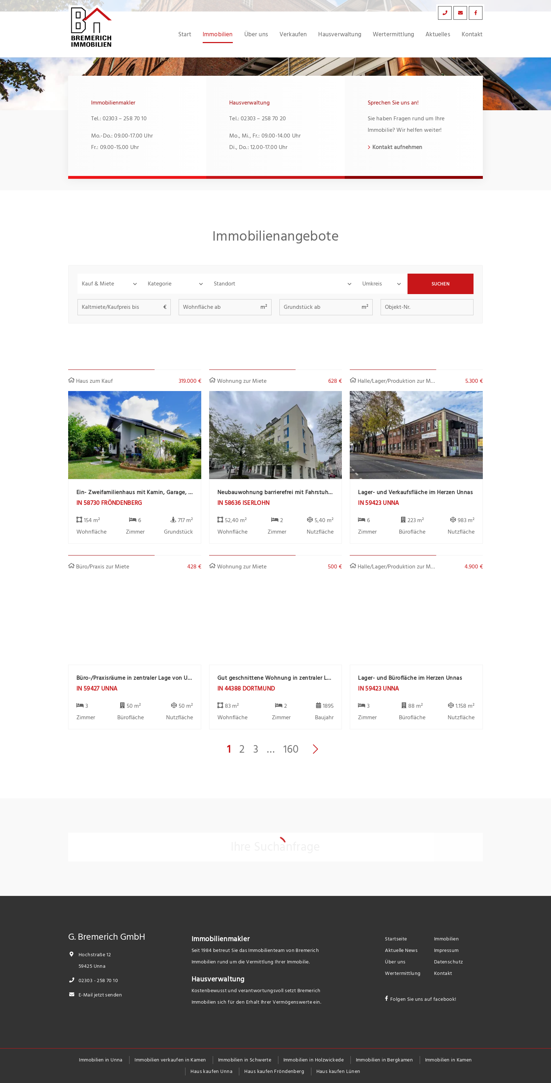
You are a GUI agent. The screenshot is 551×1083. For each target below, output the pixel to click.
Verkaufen (293, 34)
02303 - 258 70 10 (93, 980)
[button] (110, 284)
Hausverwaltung (339, 34)
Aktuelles (437, 34)
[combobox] (283, 284)
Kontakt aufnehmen (397, 147)
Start (184, 34)
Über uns (256, 34)
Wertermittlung (393, 34)
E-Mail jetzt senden (95, 995)
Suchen (441, 284)
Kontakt (472, 34)
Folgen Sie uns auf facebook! (423, 999)
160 (290, 749)
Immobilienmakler (221, 939)
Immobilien (218, 34)
